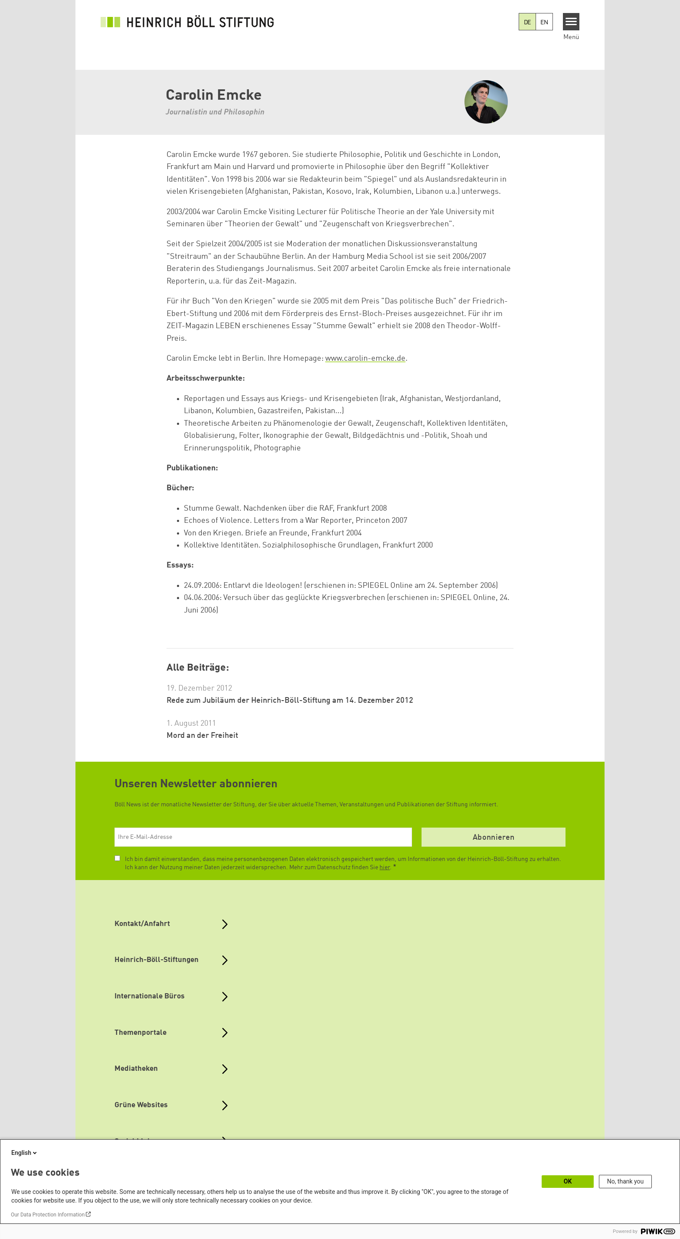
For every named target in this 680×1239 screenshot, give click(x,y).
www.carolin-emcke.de (365, 358)
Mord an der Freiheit (202, 736)
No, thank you (625, 1181)
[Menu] (571, 21)
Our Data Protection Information (48, 1215)
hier (384, 867)
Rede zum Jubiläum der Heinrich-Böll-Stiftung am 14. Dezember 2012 (290, 700)
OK (568, 1181)
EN (544, 23)
